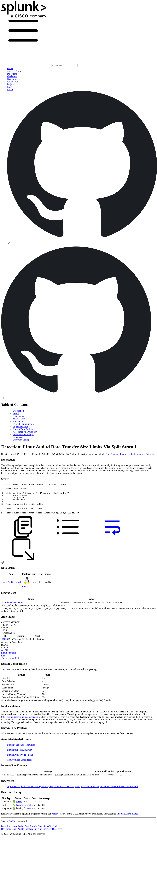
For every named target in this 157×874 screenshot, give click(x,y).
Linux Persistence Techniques (21, 751)
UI (74, 820)
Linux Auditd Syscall (12, 588)
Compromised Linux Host (19, 766)
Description (18, 411)
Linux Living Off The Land (20, 761)
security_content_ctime (12, 608)
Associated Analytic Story (25, 432)
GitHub (12, 827)
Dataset (27, 811)
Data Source (18, 416)
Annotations (18, 421)
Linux (25, 593)
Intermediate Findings (23, 434)
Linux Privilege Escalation (19, 756)
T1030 (5, 645)
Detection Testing (21, 439)
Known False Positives (23, 429)
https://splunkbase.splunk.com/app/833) (20, 723)
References (18, 437)
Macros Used (19, 418)
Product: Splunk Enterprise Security (137, 454)
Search (16, 413)
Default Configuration (23, 424)
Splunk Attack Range (128, 820)
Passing (19, 807)
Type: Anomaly (112, 454)
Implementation (20, 426)
